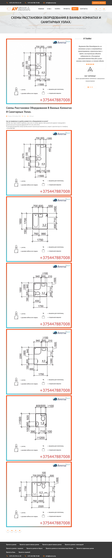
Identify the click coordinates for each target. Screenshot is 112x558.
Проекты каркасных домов (85, 548)
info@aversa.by (51, 3)
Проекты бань (10, 552)
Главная (41, 9)
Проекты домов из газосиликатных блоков (59, 548)
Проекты (67, 9)
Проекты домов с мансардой (74, 544)
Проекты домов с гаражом (14, 548)
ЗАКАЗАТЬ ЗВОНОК (99, 3)
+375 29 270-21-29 (15, 3)
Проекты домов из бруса (34, 548)
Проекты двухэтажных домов (52, 544)
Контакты (84, 9)
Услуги (57, 9)
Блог (75, 9)
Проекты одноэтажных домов (29, 544)
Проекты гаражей (24, 552)
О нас (49, 9)
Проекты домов (11, 544)
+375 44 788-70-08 (33, 3)
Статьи (38, 28)
